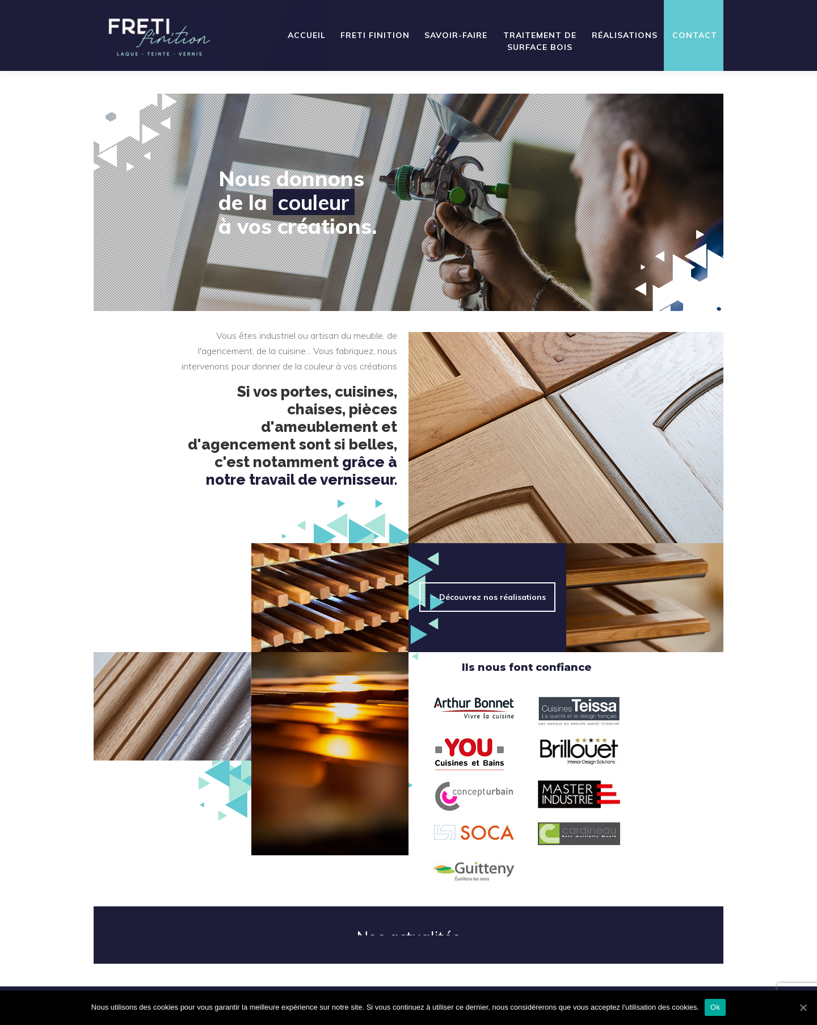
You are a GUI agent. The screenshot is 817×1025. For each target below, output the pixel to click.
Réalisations (625, 35)
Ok (715, 1007)
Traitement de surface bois (539, 41)
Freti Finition (375, 35)
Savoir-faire (455, 35)
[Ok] (802, 1007)
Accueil (307, 35)
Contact (694, 35)
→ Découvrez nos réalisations (487, 597)
